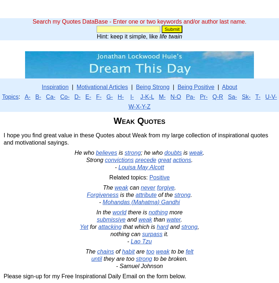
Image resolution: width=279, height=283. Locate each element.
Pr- (203, 97)
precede (145, 160)
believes (106, 153)
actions (182, 160)
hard (163, 227)
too (150, 251)
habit (128, 251)
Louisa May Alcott (141, 167)
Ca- (51, 97)
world (119, 212)
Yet (84, 227)
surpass (152, 234)
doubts (173, 153)
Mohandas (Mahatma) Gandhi (141, 202)
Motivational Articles (102, 87)
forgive (165, 188)
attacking (110, 227)
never (148, 188)
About (229, 87)
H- (121, 97)
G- (109, 97)
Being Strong (153, 87)
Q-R (218, 97)
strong (133, 153)
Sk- (246, 97)
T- (257, 97)
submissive (111, 220)
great (164, 160)
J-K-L (147, 97)
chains (105, 251)
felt (189, 251)
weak (196, 153)
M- (162, 97)
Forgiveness (102, 195)
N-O (175, 97)
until (96, 259)
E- (88, 97)
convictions (119, 160)
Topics (10, 97)
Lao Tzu (141, 241)
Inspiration (55, 87)
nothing (158, 212)
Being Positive (196, 87)
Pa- (190, 97)
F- (98, 97)
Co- (65, 97)
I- (132, 97)
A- (28, 97)
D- (77, 97)
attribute (146, 195)
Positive (159, 177)
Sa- (232, 97)
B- (38, 97)
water (174, 220)
